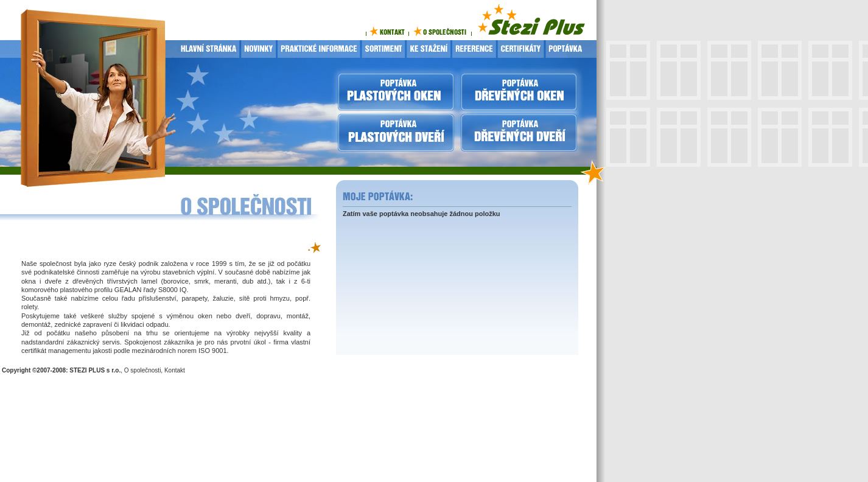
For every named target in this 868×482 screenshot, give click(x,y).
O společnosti (142, 370)
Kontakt (174, 370)
